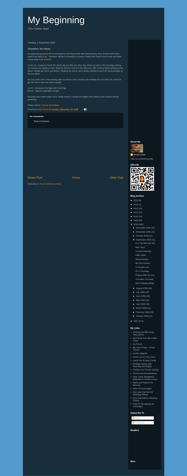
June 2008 (141, 296)
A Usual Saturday (143, 251)
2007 (136, 321)
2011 (136, 212)
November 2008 (143, 232)
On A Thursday (142, 271)
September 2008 (144, 240)
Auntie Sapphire (140, 353)
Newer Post (35, 177)
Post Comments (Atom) (50, 184)
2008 (136, 224)
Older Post (116, 177)
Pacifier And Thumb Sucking (146, 370)
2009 (136, 220)
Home (76, 177)
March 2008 (141, 308)
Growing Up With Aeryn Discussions (143, 333)
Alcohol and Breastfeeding (145, 373)
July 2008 (140, 292)
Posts (136, 418)
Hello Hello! (141, 255)
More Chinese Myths (142, 388)
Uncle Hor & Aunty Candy (144, 360)
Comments (138, 423)
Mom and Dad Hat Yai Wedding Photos (143, 393)
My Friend (137, 344)
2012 (136, 208)
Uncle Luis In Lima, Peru (144, 357)
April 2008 (141, 304)
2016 (136, 200)
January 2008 (142, 316)
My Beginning (56, 20)
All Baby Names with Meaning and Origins (142, 365)
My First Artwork (143, 263)
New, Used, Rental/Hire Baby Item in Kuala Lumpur (145, 378)
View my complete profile (141, 159)
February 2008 (143, 312)
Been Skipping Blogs (145, 283)
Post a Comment (41, 121)
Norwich (47, 59)
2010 (136, 216)
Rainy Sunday (142, 259)
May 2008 (141, 300)
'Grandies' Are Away (145, 279)
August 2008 (142, 288)
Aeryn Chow (140, 154)
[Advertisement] (75, 152)
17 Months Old (142, 267)
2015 (136, 204)
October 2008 (142, 236)
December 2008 (143, 228)
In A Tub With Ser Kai (145, 243)
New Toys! (140, 247)
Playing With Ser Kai (145, 275)
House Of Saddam (50, 105)
